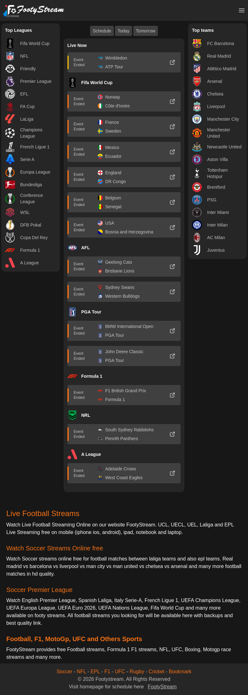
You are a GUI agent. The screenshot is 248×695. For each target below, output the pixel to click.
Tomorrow (145, 30)
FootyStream (162, 686)
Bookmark (180, 671)
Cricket (156, 671)
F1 (107, 671)
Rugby (137, 671)
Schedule (102, 30)
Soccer (64, 671)
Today (123, 30)
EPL (95, 671)
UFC (120, 671)
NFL (81, 671)
